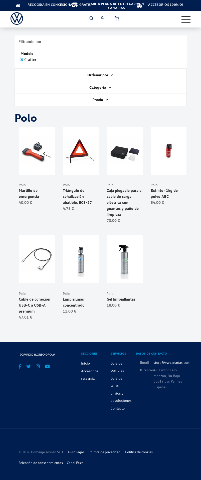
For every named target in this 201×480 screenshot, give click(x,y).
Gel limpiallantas (121, 299)
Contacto (117, 408)
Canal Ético (75, 463)
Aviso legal (76, 452)
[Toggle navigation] (186, 19)
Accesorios (89, 371)
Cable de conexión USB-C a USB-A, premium (34, 305)
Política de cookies (139, 452)
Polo (22, 185)
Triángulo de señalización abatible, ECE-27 (77, 196)
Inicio (85, 363)
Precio (98, 99)
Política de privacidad (104, 452)
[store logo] (17, 18)
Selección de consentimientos (41, 463)
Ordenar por (98, 74)
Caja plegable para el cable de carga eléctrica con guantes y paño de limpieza (124, 202)
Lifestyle (88, 379)
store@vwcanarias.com (171, 362)
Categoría (98, 87)
